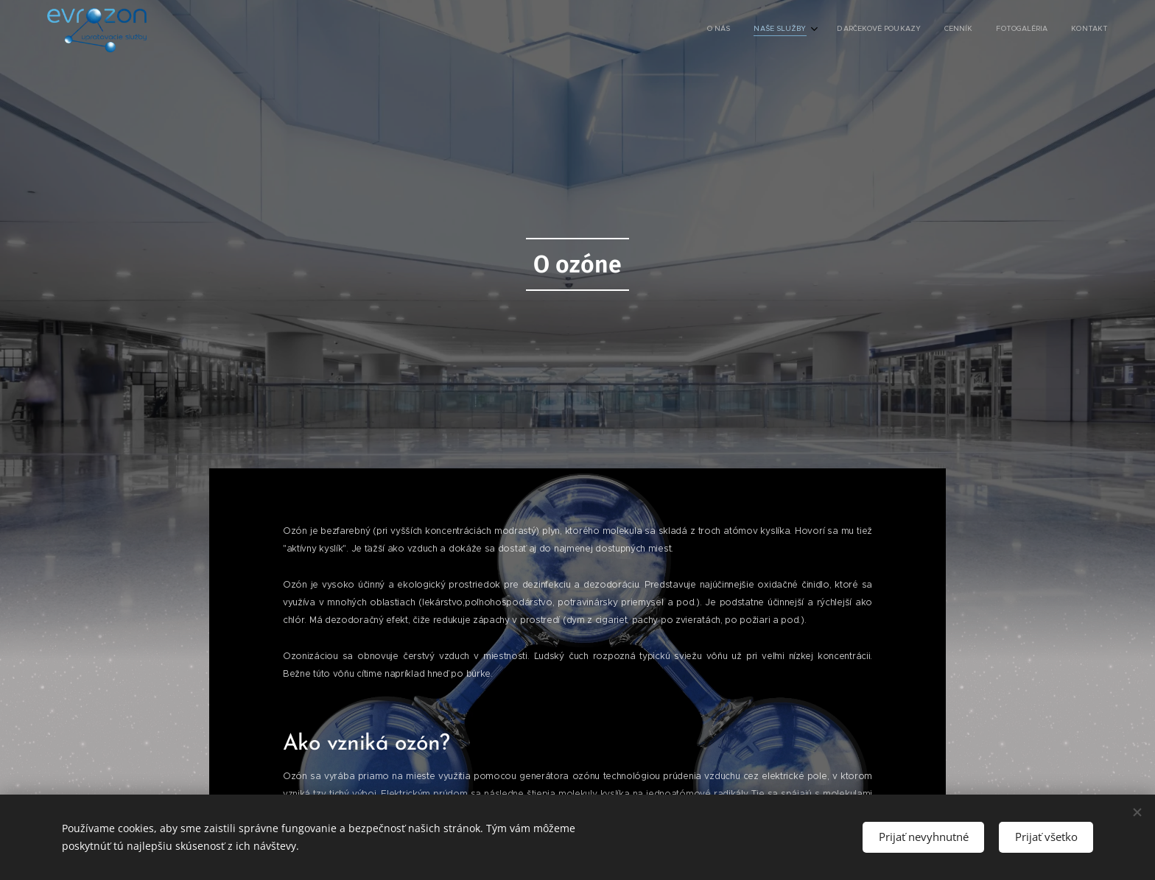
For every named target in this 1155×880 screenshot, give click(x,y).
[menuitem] (986, 30)
